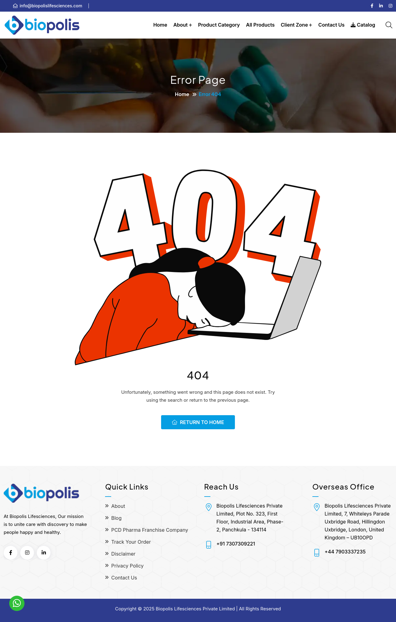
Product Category (219, 25)
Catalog (363, 25)
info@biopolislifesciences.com (51, 5)
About (180, 25)
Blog (116, 518)
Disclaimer (123, 554)
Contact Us (331, 25)
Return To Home (198, 422)
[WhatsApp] (17, 603)
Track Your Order (131, 542)
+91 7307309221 (236, 544)
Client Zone (294, 25)
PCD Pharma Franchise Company (149, 530)
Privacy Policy (127, 566)
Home (160, 25)
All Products (260, 25)
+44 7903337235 (345, 552)
